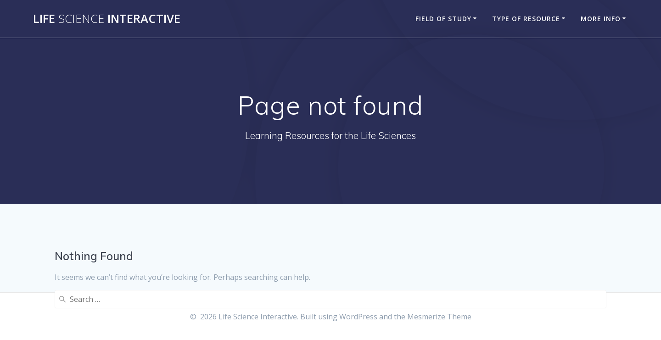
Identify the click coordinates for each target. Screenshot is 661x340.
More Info (601, 18)
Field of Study (443, 18)
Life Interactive (106, 19)
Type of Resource (526, 18)
